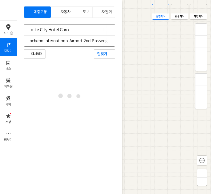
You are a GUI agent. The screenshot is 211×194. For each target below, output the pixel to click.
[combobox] (66, 30)
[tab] (37, 12)
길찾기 (102, 54)
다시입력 (37, 54)
